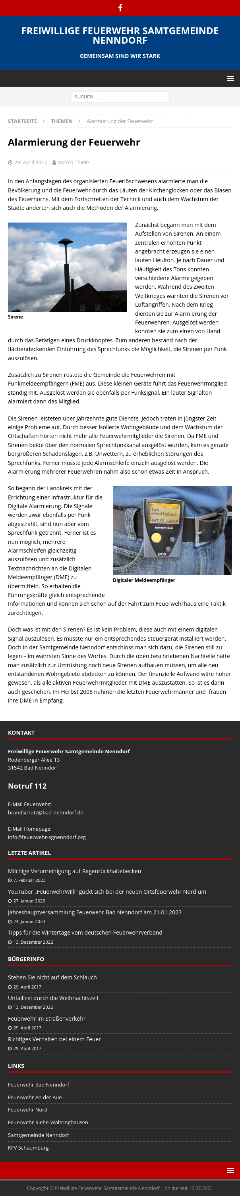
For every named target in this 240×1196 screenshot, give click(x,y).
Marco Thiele (73, 162)
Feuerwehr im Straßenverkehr (46, 1018)
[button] (229, 78)
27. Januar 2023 (29, 901)
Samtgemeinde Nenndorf (38, 1134)
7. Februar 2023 (30, 880)
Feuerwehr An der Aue (35, 1097)
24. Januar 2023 (29, 921)
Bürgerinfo (26, 959)
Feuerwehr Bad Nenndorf (38, 1084)
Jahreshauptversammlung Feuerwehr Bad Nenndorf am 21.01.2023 (95, 912)
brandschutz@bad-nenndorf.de (45, 812)
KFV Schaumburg (28, 1147)
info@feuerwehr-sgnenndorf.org (47, 837)
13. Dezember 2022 (33, 942)
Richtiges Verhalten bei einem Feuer (54, 1039)
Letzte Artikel (29, 852)
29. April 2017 (30, 162)
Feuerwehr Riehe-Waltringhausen (48, 1122)
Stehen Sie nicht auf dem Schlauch (52, 977)
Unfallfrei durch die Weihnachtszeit (53, 998)
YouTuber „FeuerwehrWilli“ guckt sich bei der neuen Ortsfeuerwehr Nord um (107, 891)
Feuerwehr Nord (28, 1109)
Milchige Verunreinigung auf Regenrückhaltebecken (74, 871)
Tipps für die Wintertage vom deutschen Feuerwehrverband (85, 932)
